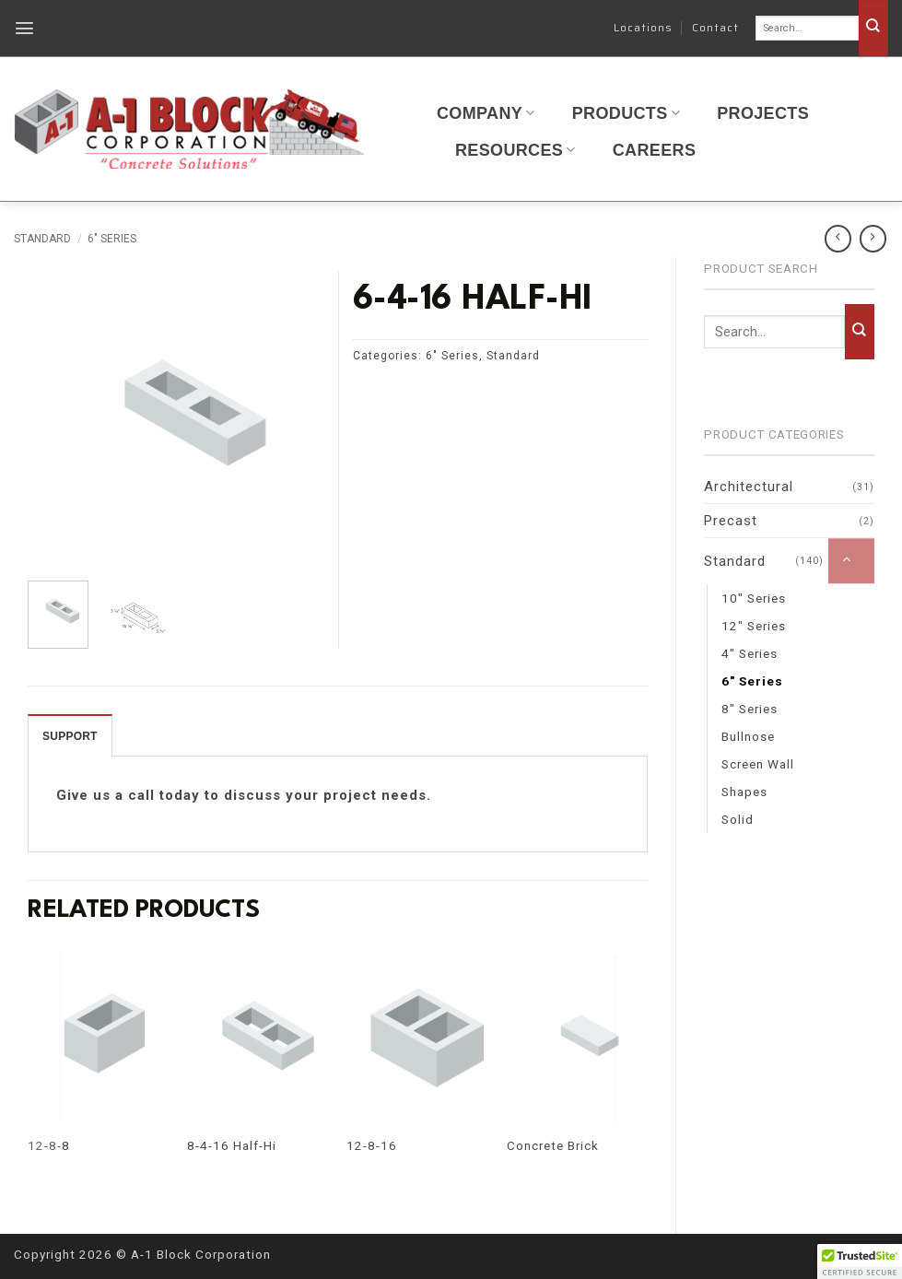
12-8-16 (371, 1145)
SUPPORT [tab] (70, 736)
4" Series (749, 653)
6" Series (112, 238)
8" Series (749, 708)
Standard (42, 238)
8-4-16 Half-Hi (231, 1145)
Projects (763, 113)
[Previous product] (873, 238)
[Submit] (873, 28)
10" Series (753, 598)
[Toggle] (851, 560)
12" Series (753, 625)
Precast (730, 520)
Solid (737, 819)
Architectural (748, 486)
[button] (25, 28)
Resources (515, 150)
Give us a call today (128, 795)
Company (486, 113)
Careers (655, 150)
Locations (643, 27)
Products (626, 113)
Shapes (744, 791)
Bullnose (748, 736)
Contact (715, 27)
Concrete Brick (553, 1145)
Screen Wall (757, 764)
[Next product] (838, 238)
